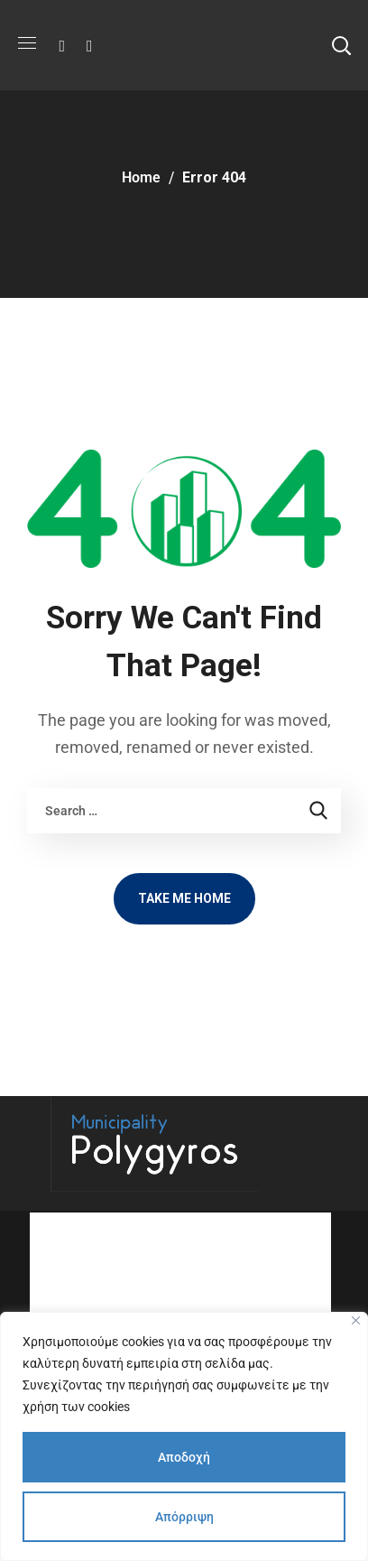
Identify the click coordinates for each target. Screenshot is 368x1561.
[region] (184, 1436)
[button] (341, 45)
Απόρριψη (184, 1517)
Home (141, 177)
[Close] (356, 1320)
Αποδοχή (184, 1457)
